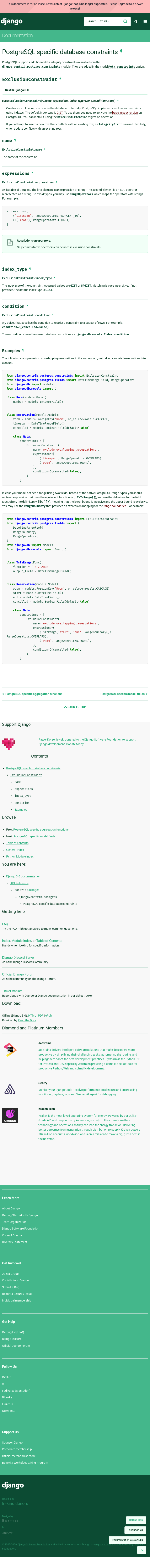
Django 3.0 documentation (23, 876)
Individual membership (16, 1300)
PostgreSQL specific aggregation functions (32, 694)
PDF (40, 1015)
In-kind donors (15, 1503)
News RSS (8, 1410)
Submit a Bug (10, 1287)
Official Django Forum (18, 974)
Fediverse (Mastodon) (16, 1390)
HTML (32, 1015)
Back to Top (75, 707)
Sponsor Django (12, 1442)
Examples (21, 809)
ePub (48, 1015)
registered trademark (107, 1544)
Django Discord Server (18, 958)
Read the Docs (27, 1020)
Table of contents (17, 843)
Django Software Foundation (20, 1228)
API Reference (19, 883)
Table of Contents (49, 941)
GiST (60, 112)
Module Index (21, 941)
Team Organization (14, 1222)
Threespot (12, 1521)
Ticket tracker (12, 991)
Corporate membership (17, 1449)
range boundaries (114, 506)
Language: (135, 1530)
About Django (11, 1208)
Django (11, 21)
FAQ (5, 924)
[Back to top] (141, 1550)
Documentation (17, 35)
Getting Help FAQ (13, 1332)
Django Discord (12, 1338)
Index (6, 941)
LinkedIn (7, 1404)
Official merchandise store (19, 1456)
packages (27, 890)
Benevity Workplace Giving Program (25, 1462)
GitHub (6, 1377)
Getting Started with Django (20, 1215)
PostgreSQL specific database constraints (33, 768)
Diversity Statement (14, 1242)
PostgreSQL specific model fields (124, 694)
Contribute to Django (15, 1280)
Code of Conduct (13, 1235)
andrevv (12, 1532)
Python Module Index (19, 856)
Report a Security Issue (17, 1293)
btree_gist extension (125, 112)
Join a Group (10, 1273)
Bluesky (7, 1397)
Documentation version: (127, 1540)
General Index (15, 849)
